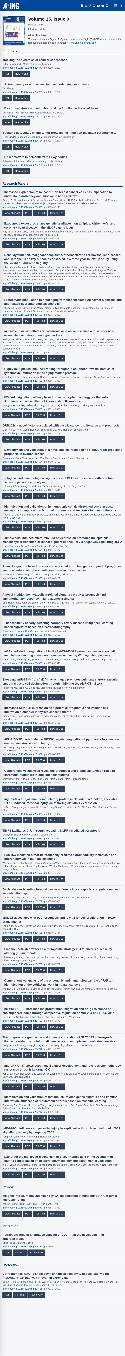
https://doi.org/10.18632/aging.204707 (22, 992)
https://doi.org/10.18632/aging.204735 (22, 1288)
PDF (7, 73)
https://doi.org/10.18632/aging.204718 (22, 1168)
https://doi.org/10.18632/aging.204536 (22, 409)
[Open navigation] (115, 6)
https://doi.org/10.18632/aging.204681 (22, 283)
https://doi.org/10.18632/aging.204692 (22, 754)
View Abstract (12, 213)
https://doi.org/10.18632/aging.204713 (22, 1080)
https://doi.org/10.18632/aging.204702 (22, 901)
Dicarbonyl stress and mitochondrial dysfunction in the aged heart (51, 108)
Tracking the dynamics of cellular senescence (34, 60)
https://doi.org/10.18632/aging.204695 (22, 814)
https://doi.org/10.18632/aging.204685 (22, 578)
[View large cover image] (13, 30)
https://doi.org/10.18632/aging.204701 (22, 352)
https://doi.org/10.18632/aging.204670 (22, 67)
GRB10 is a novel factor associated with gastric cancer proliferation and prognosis (60, 425)
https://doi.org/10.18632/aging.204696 (22, 838)
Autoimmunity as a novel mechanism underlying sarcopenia (46, 84)
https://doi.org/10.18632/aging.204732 (22, 1246)
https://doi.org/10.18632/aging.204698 (22, 315)
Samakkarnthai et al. (85, 42)
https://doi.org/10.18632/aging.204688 (22, 635)
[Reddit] (107, 5)
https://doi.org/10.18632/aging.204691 (22, 723)
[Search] (121, 6)
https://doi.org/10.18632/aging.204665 (22, 238)
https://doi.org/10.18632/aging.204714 (22, 1112)
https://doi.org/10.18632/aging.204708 (22, 380)
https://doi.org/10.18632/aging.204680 (22, 521)
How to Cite (21, 73)
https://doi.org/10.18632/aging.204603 (22, 433)
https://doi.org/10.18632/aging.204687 (22, 606)
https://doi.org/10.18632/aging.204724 (22, 140)
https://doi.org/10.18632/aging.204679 (22, 1207)
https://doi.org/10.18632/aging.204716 (22, 1140)
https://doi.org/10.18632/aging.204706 (22, 964)
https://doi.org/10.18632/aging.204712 (22, 1049)
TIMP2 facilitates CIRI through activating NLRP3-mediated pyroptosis (51, 830)
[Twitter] (86, 5)
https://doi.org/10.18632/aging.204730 (22, 165)
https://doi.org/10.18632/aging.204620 (22, 207)
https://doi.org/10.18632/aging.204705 (22, 932)
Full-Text (40, 213)
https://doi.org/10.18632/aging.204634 (22, 462)
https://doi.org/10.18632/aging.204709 (22, 1020)
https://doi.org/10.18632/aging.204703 (22, 92)
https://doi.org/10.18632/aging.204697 (22, 873)
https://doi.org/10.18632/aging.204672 (22, 490)
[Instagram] (90, 5)
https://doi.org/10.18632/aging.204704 (22, 116)
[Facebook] (82, 5)
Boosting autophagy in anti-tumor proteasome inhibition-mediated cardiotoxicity (59, 132)
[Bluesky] (102, 5)
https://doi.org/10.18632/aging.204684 (22, 550)
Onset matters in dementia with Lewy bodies (35, 157)
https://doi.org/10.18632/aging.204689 (22, 663)
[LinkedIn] (94, 5)
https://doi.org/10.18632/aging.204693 (22, 782)
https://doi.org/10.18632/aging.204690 (22, 691)
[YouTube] (98, 5)
